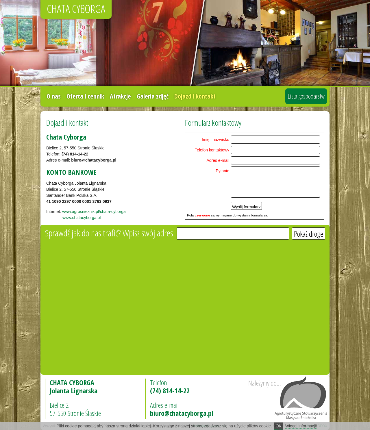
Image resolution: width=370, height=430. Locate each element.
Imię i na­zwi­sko (215, 139)
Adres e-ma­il (217, 160)
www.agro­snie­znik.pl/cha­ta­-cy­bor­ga (93, 211)
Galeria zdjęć (153, 96)
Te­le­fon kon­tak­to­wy (212, 150)
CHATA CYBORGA (76, 8)
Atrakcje (120, 96)
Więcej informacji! (301, 426)
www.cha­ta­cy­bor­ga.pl (81, 217)
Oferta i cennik (85, 96)
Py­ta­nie (222, 170)
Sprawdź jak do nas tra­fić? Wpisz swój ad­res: (111, 233)
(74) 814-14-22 (170, 390)
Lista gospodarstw (306, 96)
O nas (54, 96)
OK (279, 426)
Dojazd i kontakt (195, 96)
